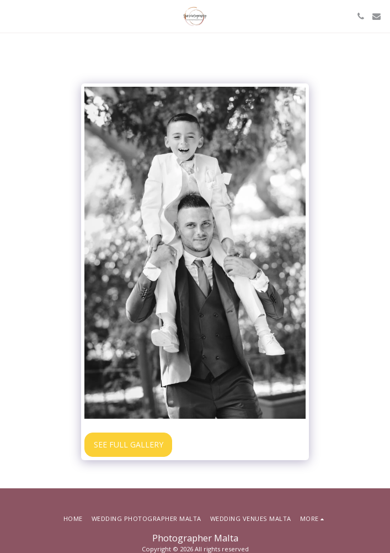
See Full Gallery (128, 444)
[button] (12, 15)
